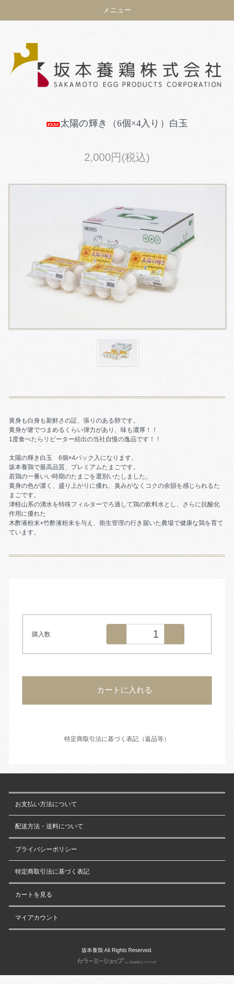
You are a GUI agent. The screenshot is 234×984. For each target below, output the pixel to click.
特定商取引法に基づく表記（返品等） (117, 738)
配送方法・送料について (49, 826)
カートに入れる (117, 690)
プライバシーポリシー (46, 849)
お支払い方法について (46, 804)
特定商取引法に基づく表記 (52, 871)
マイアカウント (36, 917)
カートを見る (33, 894)
